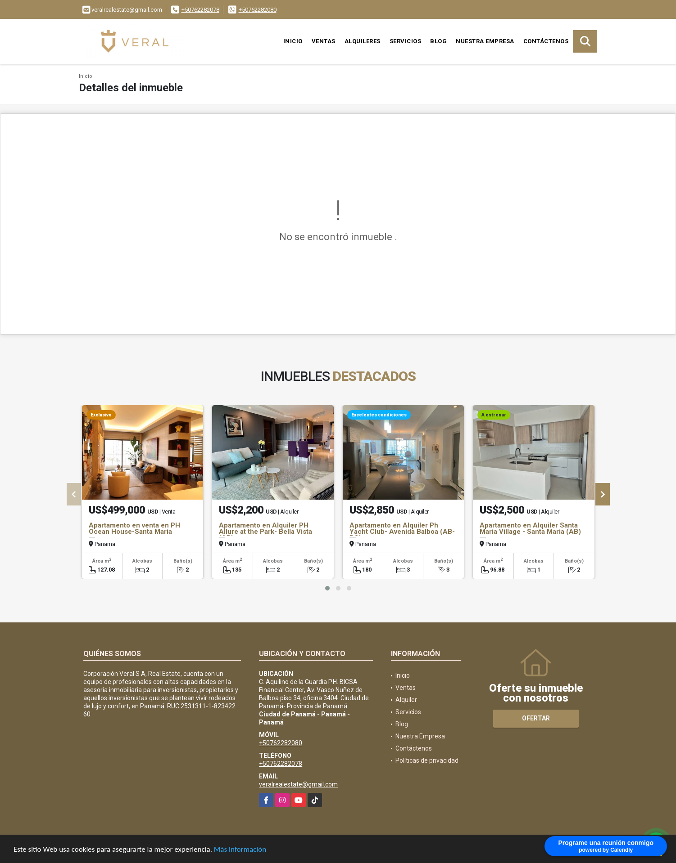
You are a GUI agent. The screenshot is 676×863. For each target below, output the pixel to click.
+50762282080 (258, 9)
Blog (438, 41)
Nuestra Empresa (485, 41)
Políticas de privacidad (426, 760)
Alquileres (363, 41)
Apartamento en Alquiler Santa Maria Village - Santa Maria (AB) (530, 528)
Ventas (324, 41)
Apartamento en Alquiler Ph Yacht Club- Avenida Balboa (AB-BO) (402, 531)
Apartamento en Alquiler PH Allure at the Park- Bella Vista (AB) (265, 531)
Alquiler (406, 699)
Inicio (293, 41)
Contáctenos (546, 41)
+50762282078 (200, 9)
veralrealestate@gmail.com (298, 784)
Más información (240, 849)
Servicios (406, 41)
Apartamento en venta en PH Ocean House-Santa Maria (134, 528)
